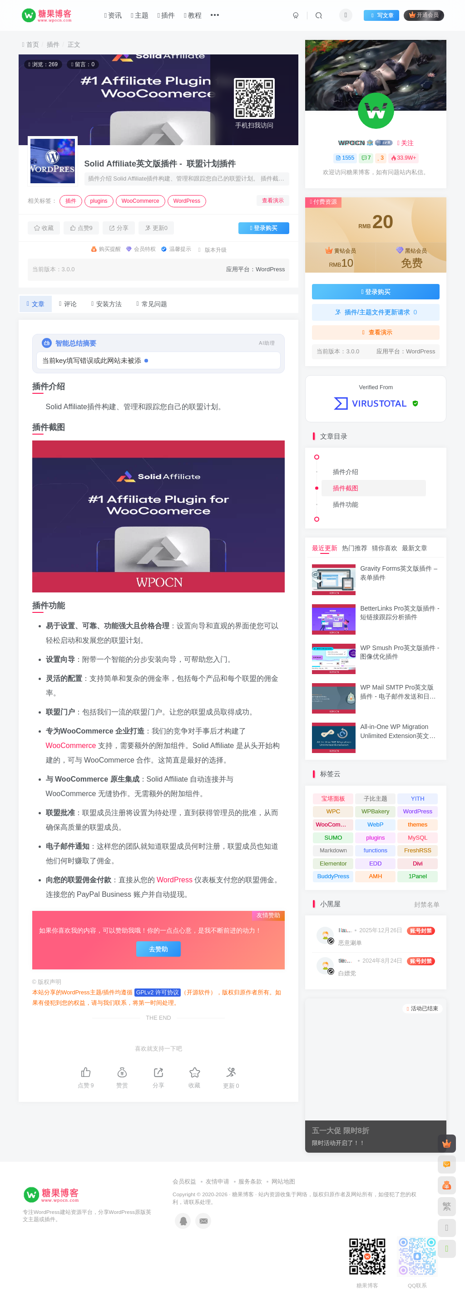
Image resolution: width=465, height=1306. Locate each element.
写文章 (381, 15)
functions (375, 850)
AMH (375, 876)
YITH (418, 798)
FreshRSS (417, 850)
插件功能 (345, 504)
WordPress (186, 201)
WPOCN (351, 143)
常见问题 (151, 304)
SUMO (333, 837)
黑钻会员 (412, 258)
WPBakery (375, 811)
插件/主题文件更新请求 (376, 312)
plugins (99, 201)
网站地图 (283, 1181)
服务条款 (250, 1181)
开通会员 (424, 14)
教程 (192, 15)
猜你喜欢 (384, 548)
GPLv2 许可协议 (157, 992)
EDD (375, 863)
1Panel (418, 876)
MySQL (417, 837)
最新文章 (414, 548)
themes (418, 824)
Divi (418, 863)
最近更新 (324, 548)
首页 (30, 44)
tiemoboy (346, 961)
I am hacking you (344, 930)
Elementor (333, 863)
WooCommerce (140, 201)
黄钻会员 (341, 258)
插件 (166, 15)
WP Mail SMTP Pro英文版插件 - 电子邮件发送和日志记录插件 (397, 696)
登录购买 (264, 228)
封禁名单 (427, 904)
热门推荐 (354, 548)
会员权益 (184, 1181)
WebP (375, 824)
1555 (345, 158)
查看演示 (273, 200)
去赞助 (158, 949)
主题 (139, 15)
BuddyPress (333, 876)
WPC (333, 811)
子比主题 (375, 798)
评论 (68, 304)
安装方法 (106, 304)
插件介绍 (345, 471)
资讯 (113, 15)
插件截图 (345, 488)
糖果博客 (243, 1194)
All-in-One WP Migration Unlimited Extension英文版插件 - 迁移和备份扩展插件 (397, 735)
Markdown (333, 850)
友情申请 (217, 1181)
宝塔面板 (333, 798)
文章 (36, 304)
